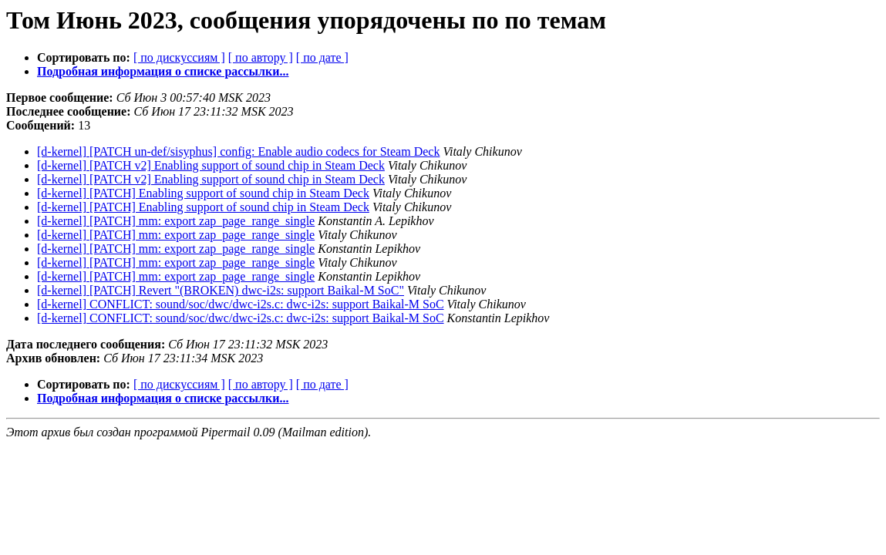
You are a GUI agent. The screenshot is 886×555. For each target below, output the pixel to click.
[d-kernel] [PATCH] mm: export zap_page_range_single (176, 220)
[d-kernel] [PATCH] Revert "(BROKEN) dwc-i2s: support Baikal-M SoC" (220, 290)
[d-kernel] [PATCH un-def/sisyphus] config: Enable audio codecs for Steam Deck (238, 151)
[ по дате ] (322, 57)
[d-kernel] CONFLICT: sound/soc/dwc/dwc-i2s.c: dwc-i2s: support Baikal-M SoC (240, 304)
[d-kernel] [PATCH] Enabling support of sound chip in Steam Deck (203, 193)
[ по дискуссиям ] (179, 57)
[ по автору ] (260, 57)
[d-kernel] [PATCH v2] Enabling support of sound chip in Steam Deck (211, 165)
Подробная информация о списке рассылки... (162, 71)
